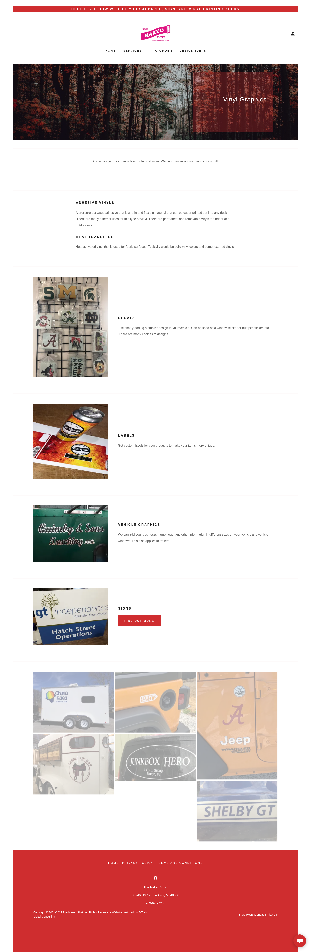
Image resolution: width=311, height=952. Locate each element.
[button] (293, 34)
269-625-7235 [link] (155, 903)
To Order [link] (163, 50)
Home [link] (110, 50)
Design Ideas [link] (192, 50)
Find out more (139, 620)
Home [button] (113, 862)
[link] (155, 33)
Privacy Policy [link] (137, 862)
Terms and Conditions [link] (179, 862)
